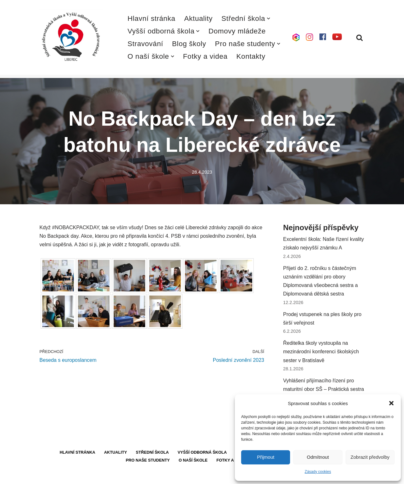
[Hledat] (359, 37)
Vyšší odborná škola (202, 452)
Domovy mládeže (236, 31)
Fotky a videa (205, 56)
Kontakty (250, 56)
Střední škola (152, 452)
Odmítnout (318, 457)
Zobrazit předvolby (370, 457)
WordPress (86, 476)
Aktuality (198, 18)
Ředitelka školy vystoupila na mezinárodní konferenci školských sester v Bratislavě (321, 351)
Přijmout (265, 457)
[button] (391, 403)
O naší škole (193, 460)
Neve (45, 476)
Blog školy (189, 44)
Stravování (145, 44)
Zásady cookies (318, 471)
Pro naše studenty (148, 460)
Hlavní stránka (151, 18)
